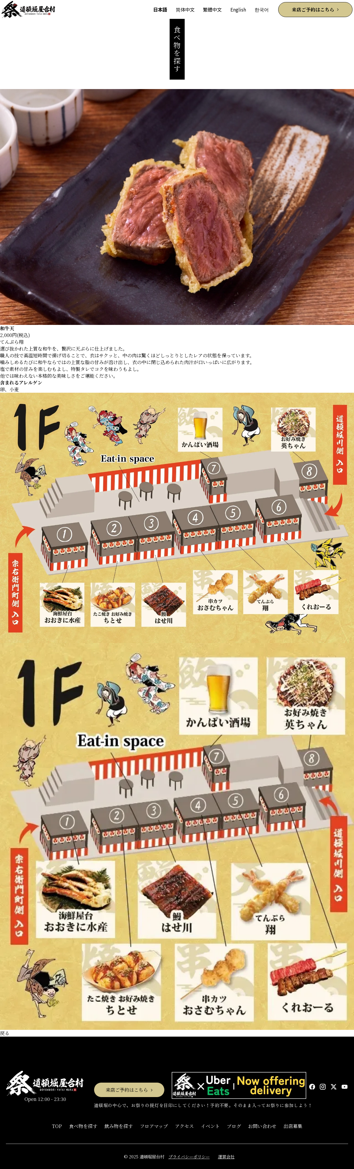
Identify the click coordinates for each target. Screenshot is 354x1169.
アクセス (184, 1126)
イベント (210, 1126)
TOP (57, 1126)
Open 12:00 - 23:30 (45, 1086)
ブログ (234, 1126)
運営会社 (226, 1156)
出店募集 (292, 1126)
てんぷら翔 (12, 341)
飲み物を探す (118, 1126)
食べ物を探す (83, 1126)
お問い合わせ (262, 1126)
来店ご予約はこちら (313, 9)
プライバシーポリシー (189, 1156)
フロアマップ (154, 1126)
